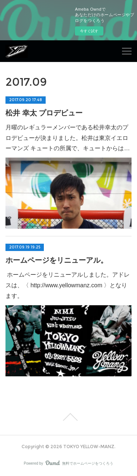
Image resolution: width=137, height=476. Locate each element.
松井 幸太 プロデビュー (44, 113)
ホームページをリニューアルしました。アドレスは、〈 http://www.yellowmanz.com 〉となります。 (67, 285)
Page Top (68, 417)
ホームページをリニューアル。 (56, 260)
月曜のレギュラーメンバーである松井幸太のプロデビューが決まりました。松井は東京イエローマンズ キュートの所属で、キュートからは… (67, 138)
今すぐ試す (89, 31)
